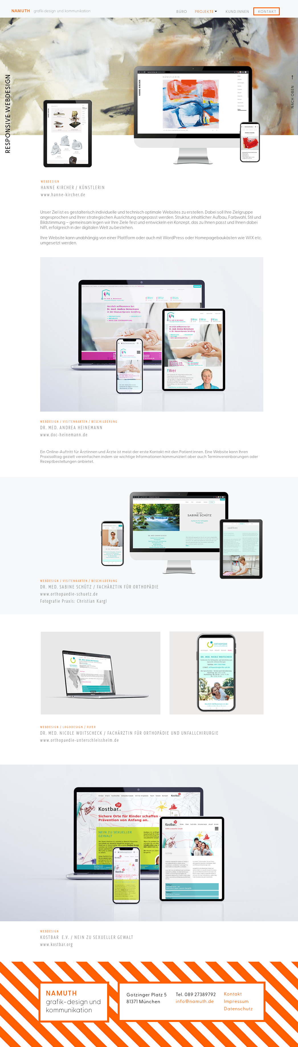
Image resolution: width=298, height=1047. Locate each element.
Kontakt (233, 993)
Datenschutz (238, 1008)
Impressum (236, 1001)
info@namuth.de (195, 1001)
